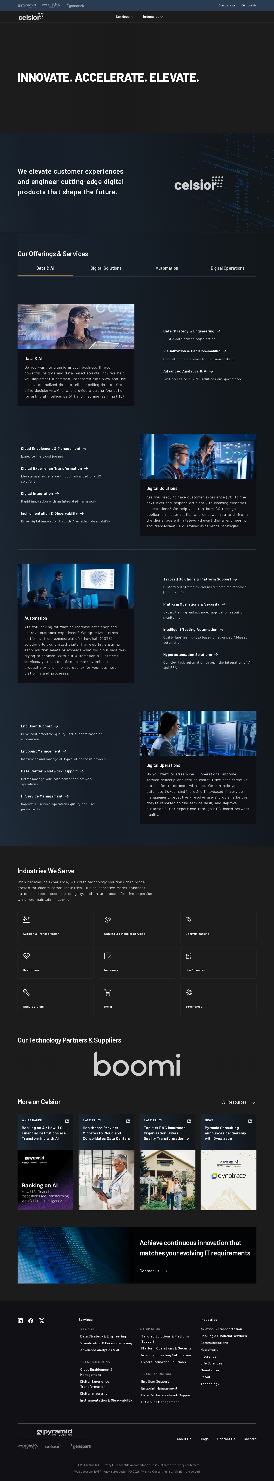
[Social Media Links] (20, 1320)
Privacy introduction (113, 1471)
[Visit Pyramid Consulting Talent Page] (54, 1432)
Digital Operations (228, 268)
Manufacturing (212, 1370)
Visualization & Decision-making (106, 1343)
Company (225, 5)
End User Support (155, 1381)
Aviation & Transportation (221, 1329)
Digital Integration (95, 1393)
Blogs (204, 1439)
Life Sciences (211, 1363)
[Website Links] (27, 5)
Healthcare (210, 1349)
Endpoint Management (159, 1388)
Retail (205, 1377)
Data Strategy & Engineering (103, 1336)
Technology (210, 1384)
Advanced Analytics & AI (99, 1350)
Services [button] (123, 16)
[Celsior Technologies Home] (31, 16)
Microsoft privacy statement (180, 1465)
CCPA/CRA (91, 1465)
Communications (214, 1342)
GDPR (78, 1465)
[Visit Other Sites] (28, 1445)
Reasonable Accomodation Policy (136, 1465)
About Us (184, 1439)
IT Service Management (160, 1402)
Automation (167, 268)
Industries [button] (151, 16)
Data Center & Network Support (166, 1395)
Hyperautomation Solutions (163, 1362)
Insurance (209, 1356)
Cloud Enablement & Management (96, 1371)
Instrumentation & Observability (106, 1400)
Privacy (106, 1465)
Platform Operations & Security (166, 1348)
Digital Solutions (106, 268)
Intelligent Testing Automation (166, 1355)
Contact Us (248, 5)
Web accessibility (86, 1471)
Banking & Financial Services (224, 1336)
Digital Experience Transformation (94, 1383)
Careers (250, 1439)
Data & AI (45, 268)
